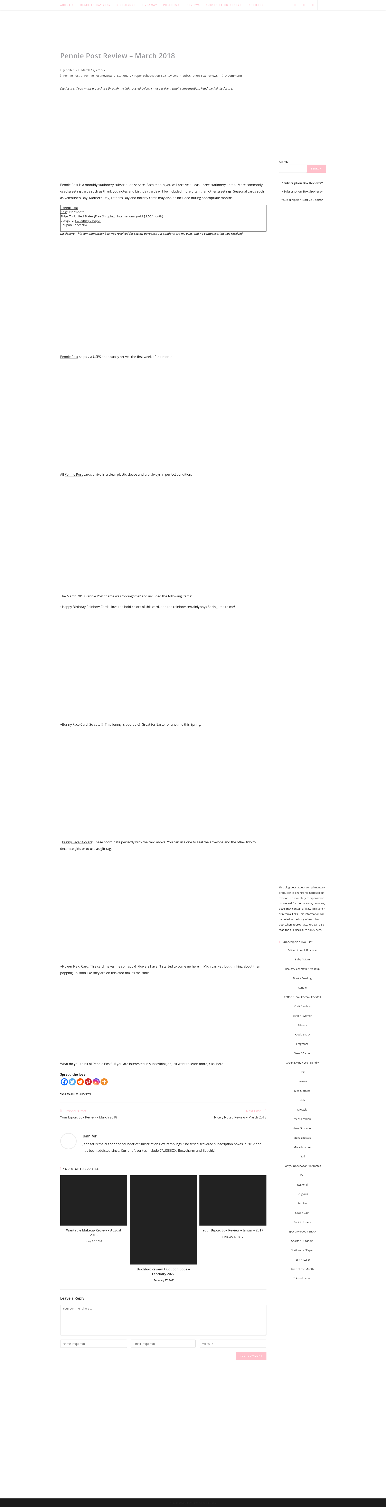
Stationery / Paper (88, 220)
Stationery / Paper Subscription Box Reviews (147, 76)
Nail (302, 1156)
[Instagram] (96, 1081)
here (219, 1064)
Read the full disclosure (216, 88)
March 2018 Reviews (79, 1094)
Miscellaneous (302, 1147)
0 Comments (234, 76)
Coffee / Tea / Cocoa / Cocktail (302, 997)
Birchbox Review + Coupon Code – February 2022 (163, 1271)
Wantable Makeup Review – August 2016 (93, 1232)
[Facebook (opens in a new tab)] (295, 5)
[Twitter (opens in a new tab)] (290, 5)
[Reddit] (80, 1081)
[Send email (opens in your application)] (313, 5)
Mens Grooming (302, 1128)
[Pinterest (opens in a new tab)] (299, 5)
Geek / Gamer (302, 1053)
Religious (302, 1194)
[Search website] (321, 5)
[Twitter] (72, 1081)
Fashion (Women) (302, 1016)
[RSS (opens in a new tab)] (308, 5)
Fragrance (302, 1044)
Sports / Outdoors (302, 1241)
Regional (302, 1184)
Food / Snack (302, 1034)
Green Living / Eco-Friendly (302, 1062)
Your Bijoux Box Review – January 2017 (233, 1230)
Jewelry (302, 1081)
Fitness (302, 1025)
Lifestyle (302, 1109)
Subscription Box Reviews (200, 76)
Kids (302, 1100)
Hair (302, 1072)
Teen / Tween (302, 1259)
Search (283, 162)
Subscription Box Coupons (302, 200)
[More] (104, 1081)
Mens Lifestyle (302, 1137)
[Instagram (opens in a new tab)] (304, 5)
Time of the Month (302, 1269)
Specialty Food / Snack (302, 1231)
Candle (302, 987)
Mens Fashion (302, 1119)
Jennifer (68, 70)
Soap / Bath (302, 1213)
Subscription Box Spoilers (302, 191)
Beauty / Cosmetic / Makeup (302, 969)
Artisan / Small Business (302, 950)
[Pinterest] (88, 1081)
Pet (302, 1175)
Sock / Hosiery (302, 1222)
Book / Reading (302, 978)
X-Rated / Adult (302, 1278)
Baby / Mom (302, 959)
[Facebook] (64, 1081)
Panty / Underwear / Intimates (302, 1166)
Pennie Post (71, 76)
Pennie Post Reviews (98, 76)
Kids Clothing (302, 1091)
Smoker (302, 1203)
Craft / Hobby (302, 1006)
